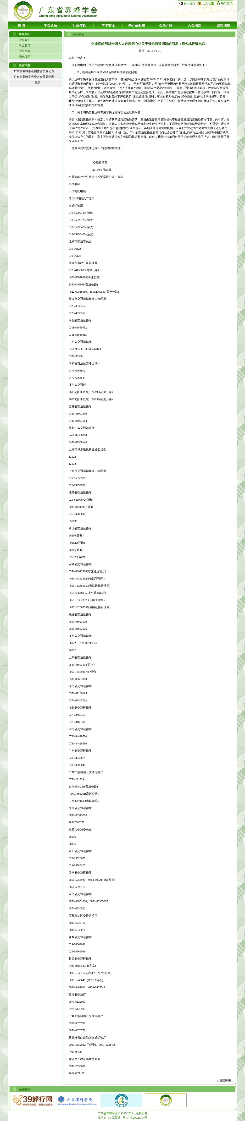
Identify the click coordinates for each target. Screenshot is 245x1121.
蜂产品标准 (136, 25)
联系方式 (24, 56)
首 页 (21, 25)
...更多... (38, 82)
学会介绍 (50, 25)
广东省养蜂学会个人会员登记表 (34, 76)
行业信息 (79, 25)
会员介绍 (166, 25)
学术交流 (108, 25)
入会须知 (194, 25)
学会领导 (24, 45)
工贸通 (116, 1117)
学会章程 (24, 51)
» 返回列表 (224, 1080)
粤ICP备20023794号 (135, 1117)
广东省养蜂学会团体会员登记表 (34, 71)
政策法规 (223, 25)
